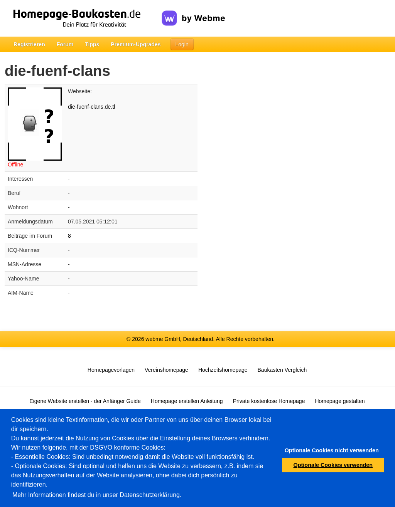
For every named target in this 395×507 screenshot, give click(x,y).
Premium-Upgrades (135, 44)
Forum (65, 44)
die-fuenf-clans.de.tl (91, 107)
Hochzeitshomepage (223, 370)
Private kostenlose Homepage (269, 401)
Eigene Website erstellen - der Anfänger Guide (84, 401)
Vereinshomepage (166, 370)
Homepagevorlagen (111, 370)
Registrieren (29, 44)
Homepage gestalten (340, 401)
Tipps (92, 44)
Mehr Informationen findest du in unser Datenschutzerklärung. (96, 495)
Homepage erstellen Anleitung (187, 401)
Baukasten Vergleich (282, 370)
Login (182, 44)
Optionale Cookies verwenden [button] (333, 465)
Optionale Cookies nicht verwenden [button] (332, 450)
